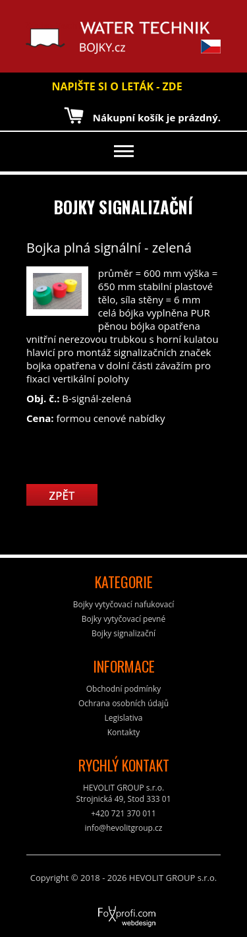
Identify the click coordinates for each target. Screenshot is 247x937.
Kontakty (123, 732)
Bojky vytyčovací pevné (123, 618)
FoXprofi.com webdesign (90, 912)
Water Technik (59, 37)
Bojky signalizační (123, 207)
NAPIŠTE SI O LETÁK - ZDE (116, 86)
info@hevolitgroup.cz (124, 827)
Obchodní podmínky (123, 688)
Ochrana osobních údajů (123, 703)
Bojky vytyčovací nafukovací (124, 604)
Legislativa (124, 717)
